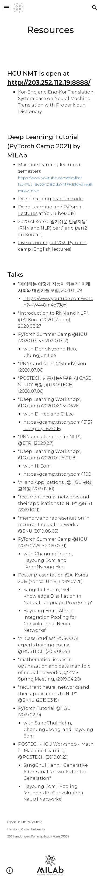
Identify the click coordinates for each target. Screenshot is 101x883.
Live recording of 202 (41, 242)
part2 (81, 228)
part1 (58, 228)
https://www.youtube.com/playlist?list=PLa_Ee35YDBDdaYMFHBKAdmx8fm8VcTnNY (55, 184)
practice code (67, 198)
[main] (50, 30)
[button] (6, 7)
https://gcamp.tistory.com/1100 (57, 474)
